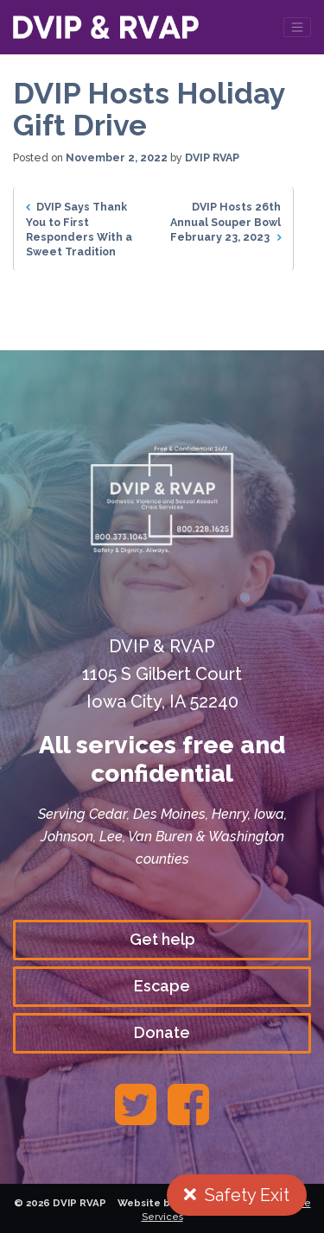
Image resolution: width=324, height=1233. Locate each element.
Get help (162, 939)
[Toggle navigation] (297, 27)
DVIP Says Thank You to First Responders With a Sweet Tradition (79, 229)
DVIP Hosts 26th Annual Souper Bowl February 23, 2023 (225, 221)
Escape (162, 986)
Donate (162, 1032)
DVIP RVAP (212, 157)
